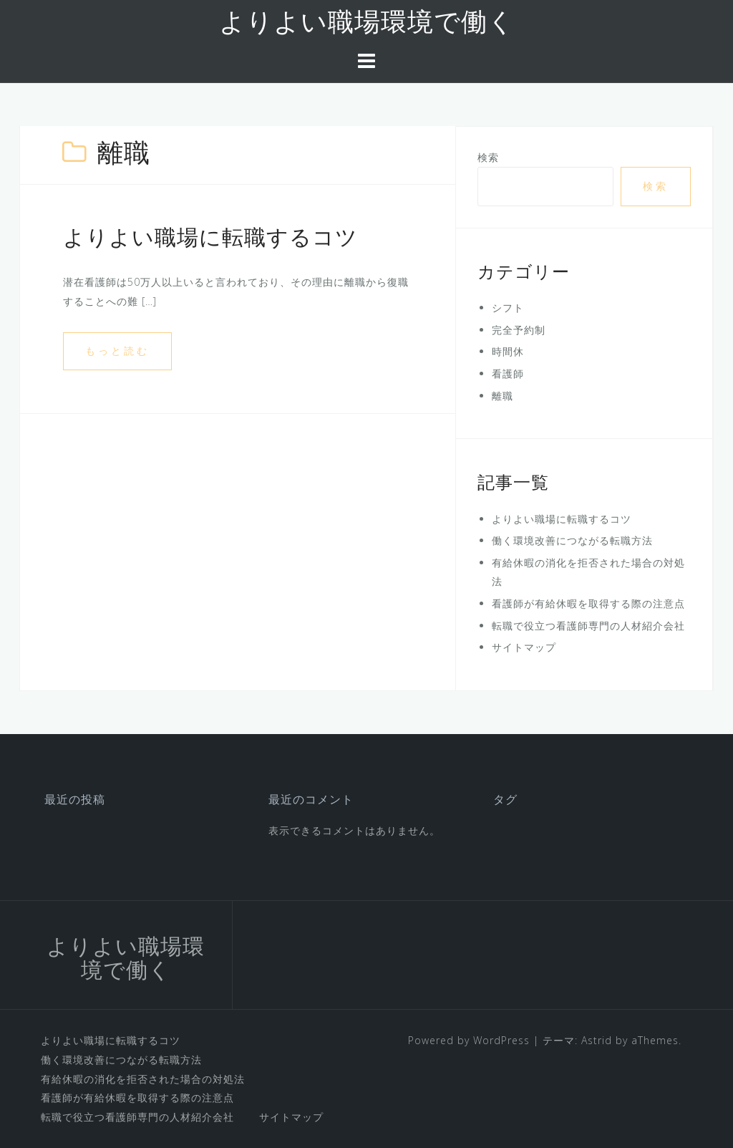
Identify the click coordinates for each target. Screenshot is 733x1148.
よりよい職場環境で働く (367, 24)
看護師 (508, 373)
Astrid (596, 1040)
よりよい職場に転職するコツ (210, 239)
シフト (508, 307)
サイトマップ (524, 647)
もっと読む (117, 350)
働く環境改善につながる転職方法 (572, 540)
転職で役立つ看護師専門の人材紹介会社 (588, 625)
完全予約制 (518, 330)
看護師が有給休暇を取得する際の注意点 (588, 603)
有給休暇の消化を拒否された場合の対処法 (143, 1079)
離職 (502, 395)
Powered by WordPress (469, 1040)
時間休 (508, 351)
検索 (488, 157)
